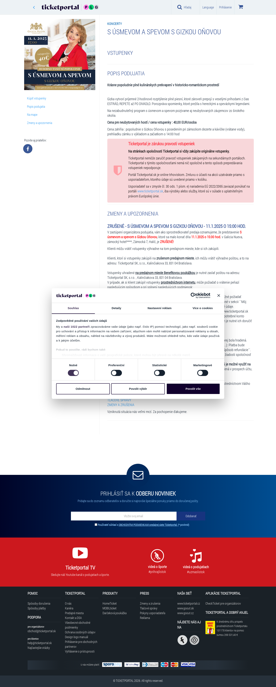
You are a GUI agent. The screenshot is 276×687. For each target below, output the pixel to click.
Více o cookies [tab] (203, 308)
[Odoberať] (191, 516)
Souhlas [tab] (73, 308)
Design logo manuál (76, 637)
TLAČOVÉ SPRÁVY (119, 400)
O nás (68, 603)
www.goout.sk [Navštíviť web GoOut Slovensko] (185, 608)
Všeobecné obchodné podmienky (77, 625)
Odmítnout (83, 388)
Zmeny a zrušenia (150, 603)
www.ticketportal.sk (150, 191)
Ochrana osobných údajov (80, 632)
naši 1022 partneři (77, 326)
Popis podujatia (36, 106)
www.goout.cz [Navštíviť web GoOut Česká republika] (185, 613)
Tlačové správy (148, 608)
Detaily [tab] (116, 308)
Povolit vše (193, 388)
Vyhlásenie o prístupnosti (79, 651)
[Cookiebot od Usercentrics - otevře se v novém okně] (193, 295)
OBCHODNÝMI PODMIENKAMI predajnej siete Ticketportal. (148, 525)
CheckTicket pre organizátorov (223, 603)
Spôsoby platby (37, 608)
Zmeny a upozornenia (39, 123)
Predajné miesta (74, 613)
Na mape (32, 114)
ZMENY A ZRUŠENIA (120, 405)
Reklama (145, 618)
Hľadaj (184, 7)
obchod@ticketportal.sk (42, 631)
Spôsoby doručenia (39, 603)
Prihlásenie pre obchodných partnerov (81, 644)
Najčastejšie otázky (39, 648)
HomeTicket (110, 603)
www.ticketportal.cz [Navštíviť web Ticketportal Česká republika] (188, 603)
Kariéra (69, 608)
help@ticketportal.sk (40, 643)
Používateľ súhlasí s (143, 525)
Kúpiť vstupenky (36, 98)
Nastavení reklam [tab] (160, 308)
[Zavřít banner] (218, 295)
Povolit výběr (138, 388)
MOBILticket (110, 608)
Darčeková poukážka (115, 613)
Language (208, 7)
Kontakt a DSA (73, 618)
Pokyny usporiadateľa (152, 613)
